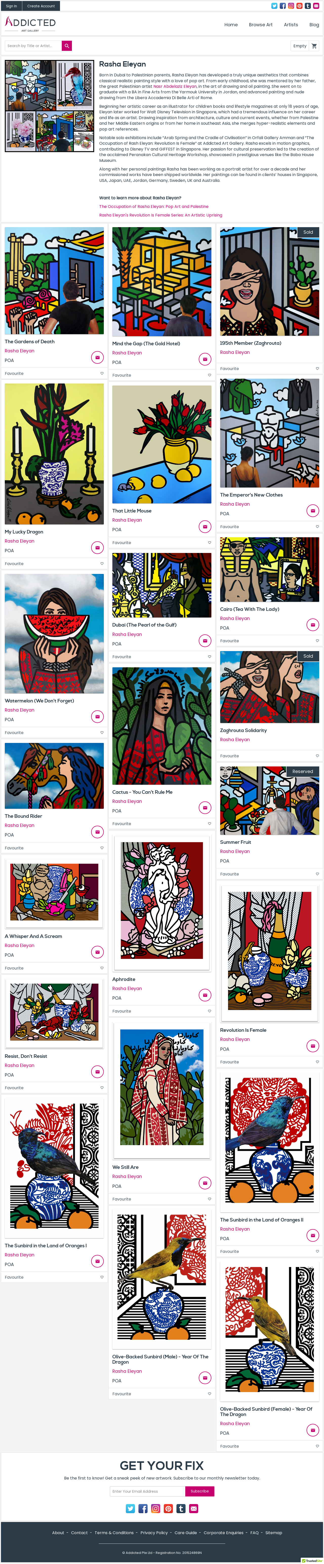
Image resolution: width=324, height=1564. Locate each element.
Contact (316, 6)
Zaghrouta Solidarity (243, 730)
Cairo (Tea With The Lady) (249, 609)
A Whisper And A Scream (33, 936)
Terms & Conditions (114, 1533)
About (58, 1533)
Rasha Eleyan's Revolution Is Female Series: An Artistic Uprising (160, 215)
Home (231, 25)
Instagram (291, 6)
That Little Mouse (132, 511)
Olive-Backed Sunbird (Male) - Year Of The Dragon (160, 1359)
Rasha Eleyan (19, 351)
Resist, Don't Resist (26, 1056)
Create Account (41, 6)
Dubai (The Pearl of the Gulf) (144, 625)
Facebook (283, 6)
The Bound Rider (23, 816)
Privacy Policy (154, 1533)
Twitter (274, 6)
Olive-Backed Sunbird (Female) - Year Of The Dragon (266, 1412)
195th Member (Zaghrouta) (250, 343)
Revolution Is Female (243, 1030)
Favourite (54, 373)
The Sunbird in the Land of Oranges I (46, 1246)
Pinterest (299, 6)
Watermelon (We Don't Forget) (39, 701)
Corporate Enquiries (224, 1533)
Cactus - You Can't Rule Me (142, 792)
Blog (314, 25)
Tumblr (308, 6)
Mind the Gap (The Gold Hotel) (146, 344)
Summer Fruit (235, 842)
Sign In (11, 6)
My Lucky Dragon (24, 532)
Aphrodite (123, 979)
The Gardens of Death (30, 342)
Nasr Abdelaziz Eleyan (175, 86)
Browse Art (261, 25)
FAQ (254, 1533)
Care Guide (186, 1533)
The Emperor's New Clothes (251, 495)
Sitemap (274, 1533)
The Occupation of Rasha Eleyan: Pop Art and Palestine (154, 206)
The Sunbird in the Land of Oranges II (261, 1220)
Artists (291, 25)
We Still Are (125, 1167)
